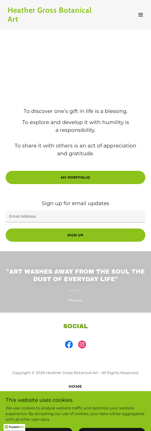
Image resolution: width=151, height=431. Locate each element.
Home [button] (75, 386)
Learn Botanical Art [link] (75, 412)
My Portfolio (75, 177)
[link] (54, 20)
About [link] (75, 393)
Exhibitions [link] (75, 405)
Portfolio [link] (75, 399)
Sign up (75, 235)
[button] (140, 14)
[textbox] (75, 216)
